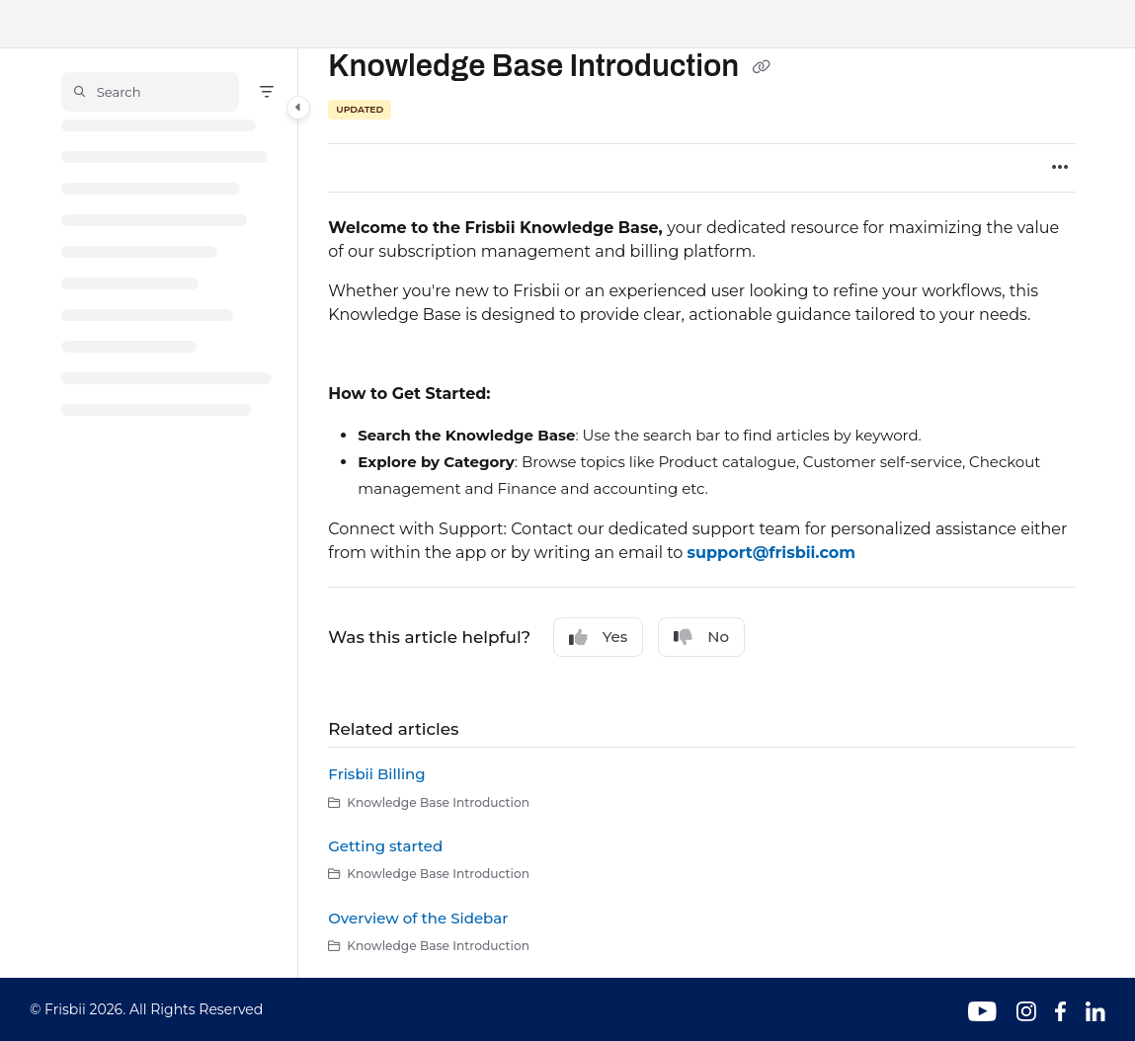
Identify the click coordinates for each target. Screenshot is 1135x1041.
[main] (701, 513)
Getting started (385, 846)
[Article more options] (1060, 168)
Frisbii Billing (376, 773)
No (701, 637)
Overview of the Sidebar (418, 918)
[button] (150, 92)
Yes (598, 637)
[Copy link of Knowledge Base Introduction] (760, 68)
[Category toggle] (298, 108)
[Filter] (267, 92)
